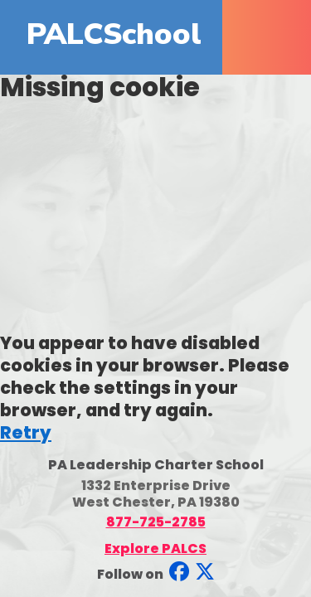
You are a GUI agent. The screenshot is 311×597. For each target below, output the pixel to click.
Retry (25, 432)
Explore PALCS (155, 548)
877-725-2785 (156, 521)
